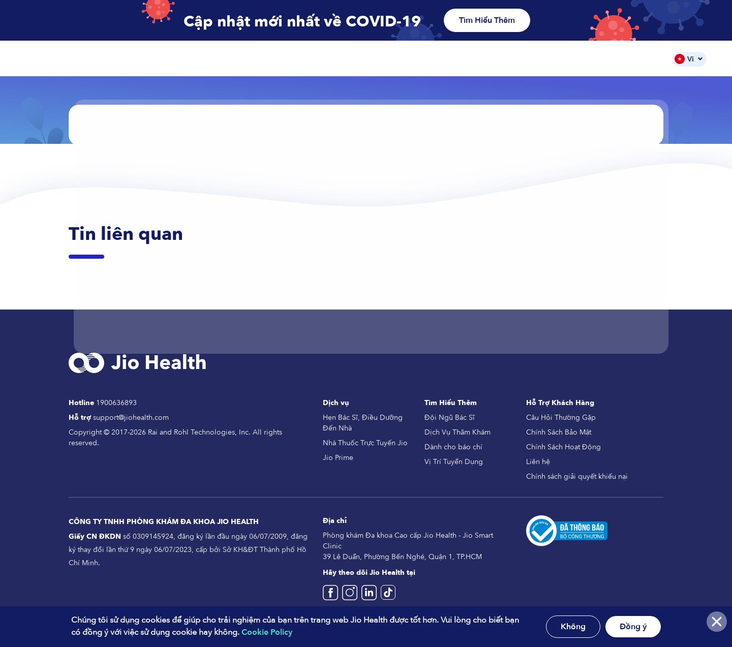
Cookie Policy (266, 632)
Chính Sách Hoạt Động (563, 447)
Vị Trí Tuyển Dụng (453, 462)
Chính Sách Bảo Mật (558, 432)
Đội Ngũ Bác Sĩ (586, 59)
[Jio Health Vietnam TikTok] (388, 597)
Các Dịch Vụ (391, 59)
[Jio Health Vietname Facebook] (332, 597)
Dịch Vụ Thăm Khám (457, 432)
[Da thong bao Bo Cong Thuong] (566, 530)
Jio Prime (338, 458)
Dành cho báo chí (453, 447)
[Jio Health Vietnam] (371, 597)
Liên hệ (538, 462)
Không (573, 626)
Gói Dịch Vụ (520, 59)
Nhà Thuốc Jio (455, 59)
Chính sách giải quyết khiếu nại (577, 476)
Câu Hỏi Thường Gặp (561, 417)
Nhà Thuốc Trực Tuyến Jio (365, 443)
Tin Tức (643, 59)
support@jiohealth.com (131, 417)
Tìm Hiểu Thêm (487, 20)
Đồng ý (633, 626)
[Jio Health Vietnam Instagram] (351, 597)
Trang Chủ (333, 59)
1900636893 (116, 403)
